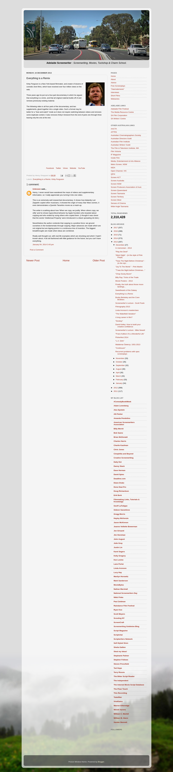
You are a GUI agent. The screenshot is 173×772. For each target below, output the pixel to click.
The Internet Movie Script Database (129, 685)
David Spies (119, 474)
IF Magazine (116, 155)
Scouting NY (119, 618)
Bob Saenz (118, 433)
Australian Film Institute (120, 142)
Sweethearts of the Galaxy (126, 290)
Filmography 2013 (122, 307)
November (120, 358)
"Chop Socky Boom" (123, 274)
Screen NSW (116, 184)
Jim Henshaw (119, 535)
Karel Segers (119, 552)
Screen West (116, 200)
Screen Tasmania (118, 193)
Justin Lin (118, 547)
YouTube (81, 168)
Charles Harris (120, 441)
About (113, 79)
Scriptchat (118, 635)
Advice (113, 83)
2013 (116, 242)
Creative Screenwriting (123, 458)
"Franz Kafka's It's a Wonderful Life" (129, 334)
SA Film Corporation (119, 115)
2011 (116, 391)
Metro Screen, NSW (119, 164)
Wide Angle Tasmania (119, 206)
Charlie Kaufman (121, 445)
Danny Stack (119, 466)
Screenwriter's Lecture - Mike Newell (130, 330)
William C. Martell (121, 714)
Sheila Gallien (120, 647)
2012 (116, 388)
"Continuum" (120, 348)
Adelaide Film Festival (120, 109)
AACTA (114, 129)
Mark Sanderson (121, 581)
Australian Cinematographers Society (126, 135)
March (118, 376)
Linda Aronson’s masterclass (127, 310)
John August (119, 539)
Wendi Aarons (120, 710)
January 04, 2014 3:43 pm (43, 244)
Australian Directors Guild (121, 139)
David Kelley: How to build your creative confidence (128, 325)
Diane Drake (119, 483)
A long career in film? (123, 317)
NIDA (113, 168)
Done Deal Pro (120, 487)
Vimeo (65, 168)
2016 (116, 231)
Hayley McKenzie (121, 518)
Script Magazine (121, 631)
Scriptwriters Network (123, 639)
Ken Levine (118, 560)
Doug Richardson (121, 491)
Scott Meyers (119, 614)
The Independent (121, 681)
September (120, 365)
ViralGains (118, 701)
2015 (116, 235)
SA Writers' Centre (118, 119)
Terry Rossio (119, 672)
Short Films (115, 96)
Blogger (101, 762)
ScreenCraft (119, 622)
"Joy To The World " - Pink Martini (128, 267)
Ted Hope (118, 668)
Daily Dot (118, 462)
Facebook (50, 168)
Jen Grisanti (119, 531)
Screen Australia (117, 181)
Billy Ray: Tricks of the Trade (127, 277)
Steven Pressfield (121, 664)
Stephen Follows (121, 660)
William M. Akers (121, 718)
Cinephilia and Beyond (123, 454)
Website (73, 168)
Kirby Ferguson (57, 179)
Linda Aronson (120, 568)
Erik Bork (118, 495)
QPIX (113, 174)
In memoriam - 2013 (123, 248)
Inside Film (115, 158)
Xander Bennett (120, 722)
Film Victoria (116, 151)
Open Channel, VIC (119, 171)
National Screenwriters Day (125, 593)
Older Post (99, 260)
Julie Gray (118, 543)
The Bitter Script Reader (124, 676)
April (118, 373)
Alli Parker (118, 414)
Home (66, 260)
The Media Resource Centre (122, 112)
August (119, 369)
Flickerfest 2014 (121, 337)
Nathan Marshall (121, 589)
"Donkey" (119, 321)
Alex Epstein (119, 410)
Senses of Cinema (118, 203)
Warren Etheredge (121, 706)
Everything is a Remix (42, 179)
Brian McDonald (121, 437)
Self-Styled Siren (121, 643)
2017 (116, 228)
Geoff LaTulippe (120, 506)
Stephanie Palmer (121, 656)
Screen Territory (117, 197)
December (120, 245)
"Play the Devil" (121, 252)
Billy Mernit (119, 429)
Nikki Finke (118, 597)
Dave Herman (119, 470)
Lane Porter (119, 564)
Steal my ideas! (120, 651)
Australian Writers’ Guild (120, 145)
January (119, 383)
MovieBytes (119, 585)
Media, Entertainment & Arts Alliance (125, 161)
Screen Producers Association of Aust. (126, 187)
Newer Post (33, 260)
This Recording (120, 693)
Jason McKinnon (121, 522)
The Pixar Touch (121, 689)
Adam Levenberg (121, 406)
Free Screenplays (118, 86)
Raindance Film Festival (124, 606)
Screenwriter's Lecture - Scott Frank (129, 303)
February (120, 380)
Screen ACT (116, 177)
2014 (116, 238)
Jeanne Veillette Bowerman (125, 527)
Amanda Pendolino (122, 418)
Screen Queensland (119, 190)
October (119, 362)
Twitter (58, 168)
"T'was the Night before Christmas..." (130, 270)
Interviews (115, 92)
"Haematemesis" (117, 89)
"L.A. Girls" (119, 341)
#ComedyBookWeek (122, 402)
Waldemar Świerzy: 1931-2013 (127, 345)
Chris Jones (119, 450)
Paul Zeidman (120, 602)
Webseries (115, 99)
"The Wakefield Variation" (125, 314)
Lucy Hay (118, 572)
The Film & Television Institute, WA (125, 148)
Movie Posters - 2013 (124, 281)
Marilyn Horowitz (121, 576)
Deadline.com (120, 479)
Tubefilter (118, 697)
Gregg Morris (119, 514)
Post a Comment (37, 250)
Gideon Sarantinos (122, 510)
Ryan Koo (118, 610)
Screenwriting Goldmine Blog (126, 626)
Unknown (37, 189)
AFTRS (114, 132)
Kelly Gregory (120, 556)
